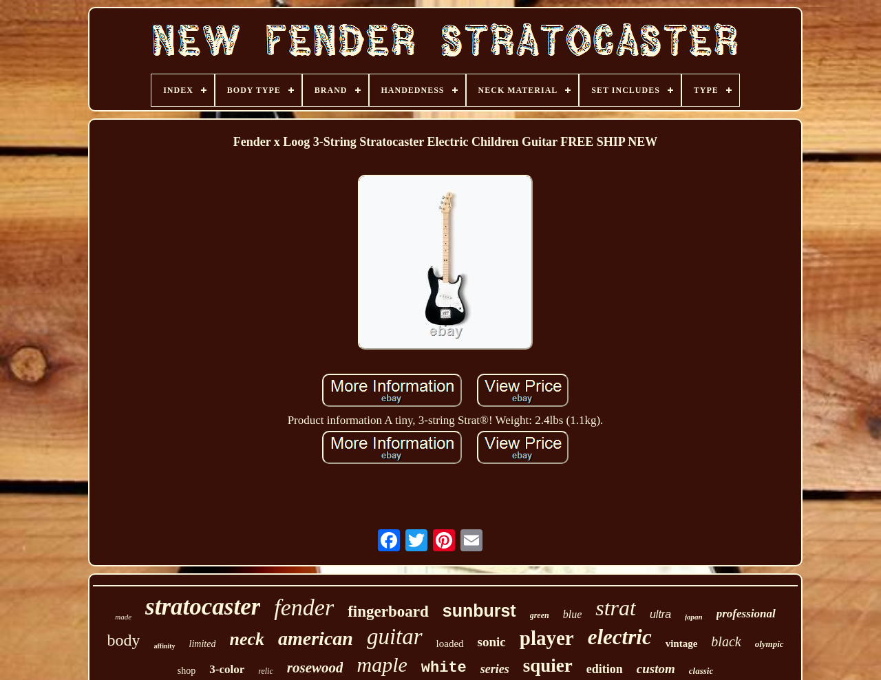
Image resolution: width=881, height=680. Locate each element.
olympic (769, 644)
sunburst (479, 610)
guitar (395, 636)
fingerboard (388, 611)
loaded (450, 643)
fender (304, 607)
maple (382, 664)
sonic (492, 642)
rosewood (315, 667)
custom (656, 668)
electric (620, 637)
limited (202, 644)
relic (265, 671)
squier (548, 665)
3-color (226, 669)
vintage (682, 643)
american (315, 638)
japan (694, 617)
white (444, 668)
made (123, 617)
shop (186, 671)
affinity (164, 646)
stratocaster (202, 606)
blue (572, 614)
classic (701, 671)
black (726, 641)
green (539, 615)
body (123, 640)
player (547, 638)
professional (746, 613)
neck (246, 639)
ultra (660, 614)
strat (615, 607)
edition (604, 669)
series (494, 669)
